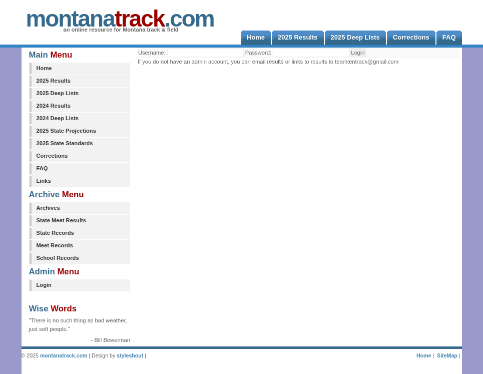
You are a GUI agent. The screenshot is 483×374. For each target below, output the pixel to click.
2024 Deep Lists (58, 118)
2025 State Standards (65, 143)
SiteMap (447, 355)
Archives (48, 208)
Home (44, 68)
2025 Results (54, 81)
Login (44, 285)
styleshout (130, 355)
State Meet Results (61, 220)
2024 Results (54, 106)
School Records (58, 258)
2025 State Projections (66, 131)
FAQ (42, 168)
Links (44, 181)
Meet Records (55, 245)
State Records (55, 233)
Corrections (52, 156)
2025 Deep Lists (58, 93)
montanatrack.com (63, 355)
